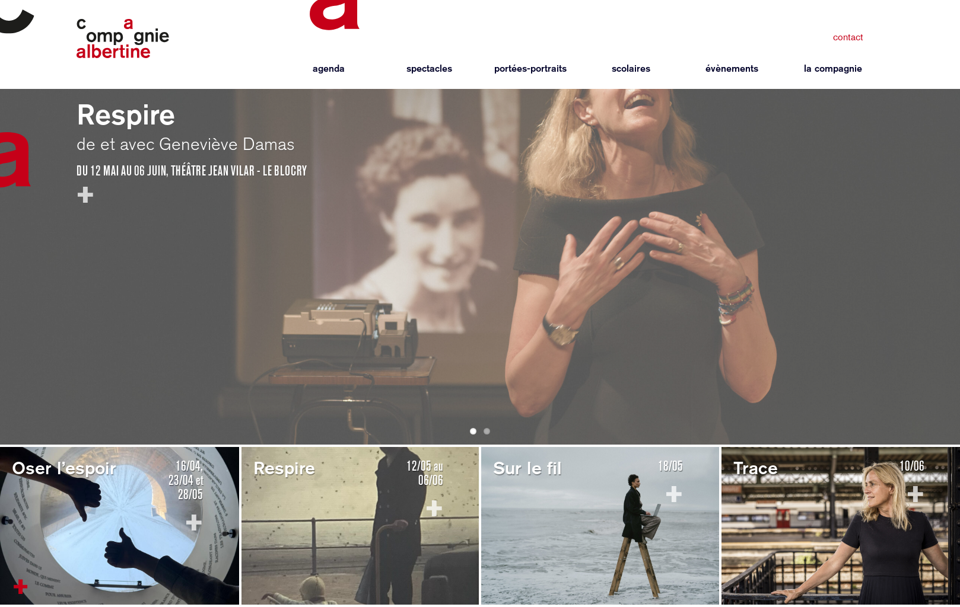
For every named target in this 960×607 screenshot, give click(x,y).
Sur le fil (527, 467)
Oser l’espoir (64, 467)
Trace (755, 467)
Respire (126, 114)
